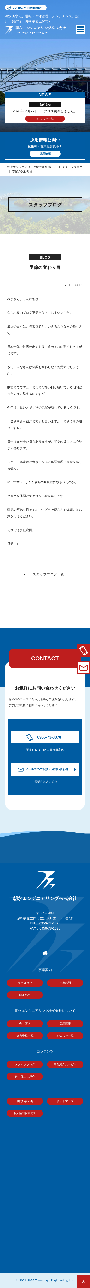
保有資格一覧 (25, 1035)
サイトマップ (65, 1101)
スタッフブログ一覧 (46, 574)
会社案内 (25, 1023)
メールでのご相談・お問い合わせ (46, 769)
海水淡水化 (25, 983)
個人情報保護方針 (24, 1113)
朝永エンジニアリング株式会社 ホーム (32, 167)
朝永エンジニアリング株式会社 (45, 886)
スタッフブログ (72, 167)
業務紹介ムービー (65, 1064)
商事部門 (25, 995)
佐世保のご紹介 (25, 1076)
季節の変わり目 (22, 171)
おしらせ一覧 (45, 118)
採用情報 (65, 1023)
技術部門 (65, 983)
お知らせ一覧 (65, 1035)
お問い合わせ (25, 1101)
